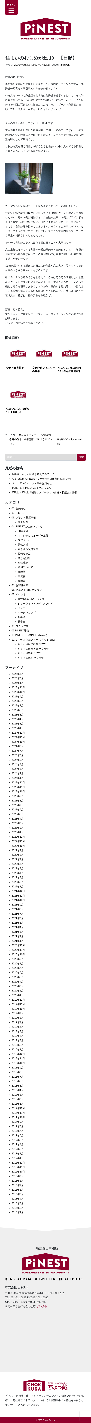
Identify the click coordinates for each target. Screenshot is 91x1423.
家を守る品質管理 (28, 549)
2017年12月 (18, 1108)
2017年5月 (18, 1140)
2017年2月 (18, 1153)
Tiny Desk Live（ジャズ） (32, 599)
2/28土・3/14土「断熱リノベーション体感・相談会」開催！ (45, 492)
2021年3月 (18, 931)
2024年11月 (18, 737)
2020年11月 (18, 950)
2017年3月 (18, 1149)
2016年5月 (18, 1194)
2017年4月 (18, 1144)
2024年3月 (18, 769)
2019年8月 (18, 1017)
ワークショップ (27, 612)
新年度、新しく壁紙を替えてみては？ (33, 474)
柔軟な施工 (24, 553)
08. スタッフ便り (29, 435)
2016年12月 (18, 1162)
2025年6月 (18, 710)
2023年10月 (18, 791)
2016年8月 (18, 1180)
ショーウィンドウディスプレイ (35, 603)
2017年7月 (18, 1131)
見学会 (21, 621)
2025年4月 (18, 719)
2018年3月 (18, 1094)
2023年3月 (18, 823)
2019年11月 (18, 1004)
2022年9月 (18, 850)
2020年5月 (18, 977)
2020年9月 (18, 959)
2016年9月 (18, 1176)
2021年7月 (18, 913)
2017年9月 (18, 1121)
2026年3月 (18, 678)
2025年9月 (18, 696)
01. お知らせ (19, 508)
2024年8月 (18, 746)
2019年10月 (18, 1008)
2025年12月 (18, 687)
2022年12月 (18, 836)
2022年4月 (18, 873)
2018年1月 (18, 1103)
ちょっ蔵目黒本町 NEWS (32, 644)
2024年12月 (18, 732)
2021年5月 (18, 922)
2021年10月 (18, 900)
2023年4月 (18, 818)
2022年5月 (18, 868)
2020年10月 (18, 954)
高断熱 (21, 571)
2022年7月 (18, 859)
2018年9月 (18, 1067)
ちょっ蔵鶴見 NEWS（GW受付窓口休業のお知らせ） (42, 478)
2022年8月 (18, 854)
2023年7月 (18, 805)
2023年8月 (18, 800)
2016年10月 (18, 1171)
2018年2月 (18, 1099)
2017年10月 (18, 1117)
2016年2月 (18, 1208)
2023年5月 (18, 814)
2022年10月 (18, 846)
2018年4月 (18, 1090)
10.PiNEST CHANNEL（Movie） (30, 635)
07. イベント (19, 594)
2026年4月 (18, 674)
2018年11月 (18, 1058)
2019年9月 (18, 1013)
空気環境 (46, 435)
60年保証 (23, 531)
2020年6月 (18, 972)
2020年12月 (18, 945)
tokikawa (64, 64)
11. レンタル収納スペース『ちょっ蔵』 (34, 639)
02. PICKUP (18, 513)
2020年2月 (18, 990)
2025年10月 (18, 692)
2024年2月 (18, 773)
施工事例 (23, 522)
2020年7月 (18, 968)
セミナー (23, 608)
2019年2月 (18, 1045)
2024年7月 (18, 750)
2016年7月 (18, 1185)
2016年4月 (18, 1198)
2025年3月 (18, 723)
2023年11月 (18, 787)
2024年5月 (18, 760)
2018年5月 (18, 1085)
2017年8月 (18, 1126)
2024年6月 (18, 755)
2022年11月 (18, 841)
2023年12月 (18, 782)
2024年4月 (18, 764)
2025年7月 (18, 705)
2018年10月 (18, 1063)
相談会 (21, 617)
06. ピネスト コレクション (27, 590)
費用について (25, 567)
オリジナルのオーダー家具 (33, 535)
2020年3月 (18, 986)
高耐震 (21, 581)
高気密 (21, 576)
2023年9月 (18, 796)
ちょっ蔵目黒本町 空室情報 (33, 648)
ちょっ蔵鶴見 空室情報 (31, 657)
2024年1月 (18, 778)
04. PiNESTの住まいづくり (27, 526)
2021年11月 (18, 895)
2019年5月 (18, 1031)
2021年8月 (18, 909)
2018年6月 (18, 1081)
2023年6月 (18, 809)
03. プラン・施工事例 (24, 517)
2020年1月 (18, 995)
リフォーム (24, 540)
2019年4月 (18, 1036)
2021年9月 (18, 904)
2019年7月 (18, 1022)
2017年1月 (18, 1158)
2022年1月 (18, 886)
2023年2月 (18, 827)
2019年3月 (18, 1040)
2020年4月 (18, 981)
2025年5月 (18, 714)
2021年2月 (18, 936)
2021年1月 (18, 941)
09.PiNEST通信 (20, 630)
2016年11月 (18, 1167)
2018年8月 (18, 1072)
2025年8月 (18, 701)
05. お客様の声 (20, 585)
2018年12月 (18, 1054)
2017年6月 (18, 1135)
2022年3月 (18, 877)
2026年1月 (18, 683)
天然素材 (23, 544)
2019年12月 (18, 999)
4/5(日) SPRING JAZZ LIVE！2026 (31, 488)
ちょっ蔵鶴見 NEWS (29, 653)
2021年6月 (18, 918)
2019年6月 (18, 1027)
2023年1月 (18, 832)
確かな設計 (24, 558)
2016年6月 (18, 1189)
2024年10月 (18, 741)
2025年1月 (18, 728)
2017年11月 (18, 1113)
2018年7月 (18, 1076)
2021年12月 (18, 891)
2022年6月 (18, 864)
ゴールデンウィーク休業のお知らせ (32, 483)
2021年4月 (18, 927)
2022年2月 (18, 882)
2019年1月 (18, 1049)
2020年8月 (18, 963)
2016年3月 (18, 1203)
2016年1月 (18, 1212)
